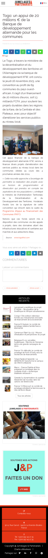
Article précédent (11, 288)
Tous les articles (24, 396)
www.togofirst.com (21, 238)
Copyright (9, 546)
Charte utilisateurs (22, 549)
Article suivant (35, 288)
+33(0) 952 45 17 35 (25, 537)
